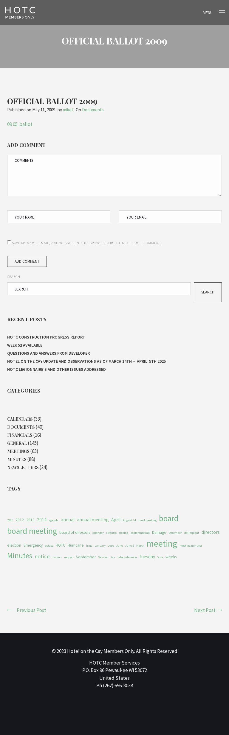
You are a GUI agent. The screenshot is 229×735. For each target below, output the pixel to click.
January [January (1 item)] (100, 546)
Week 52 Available (25, 345)
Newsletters (22, 467)
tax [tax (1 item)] (113, 557)
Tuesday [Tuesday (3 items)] (147, 556)
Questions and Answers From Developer (48, 353)
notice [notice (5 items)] (42, 556)
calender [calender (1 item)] (98, 533)
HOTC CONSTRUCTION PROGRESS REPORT (46, 337)
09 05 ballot (20, 124)
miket (68, 110)
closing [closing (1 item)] (123, 533)
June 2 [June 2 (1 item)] (129, 546)
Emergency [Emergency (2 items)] (33, 545)
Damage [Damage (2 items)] (159, 532)
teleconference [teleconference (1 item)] (127, 557)
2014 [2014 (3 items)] (42, 519)
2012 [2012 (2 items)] (20, 519)
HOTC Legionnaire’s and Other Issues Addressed (57, 369)
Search (13, 276)
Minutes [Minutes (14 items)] (19, 555)
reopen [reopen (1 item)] (68, 557)
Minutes (16, 459)
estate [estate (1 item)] (49, 546)
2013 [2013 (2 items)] (30, 519)
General (17, 443)
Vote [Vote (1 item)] (160, 557)
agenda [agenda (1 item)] (53, 520)
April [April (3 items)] (115, 519)
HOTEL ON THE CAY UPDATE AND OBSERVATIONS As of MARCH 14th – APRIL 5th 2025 (86, 361)
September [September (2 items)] (86, 556)
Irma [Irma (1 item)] (89, 546)
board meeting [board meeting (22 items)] (32, 531)
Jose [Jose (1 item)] (111, 546)
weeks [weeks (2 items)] (171, 556)
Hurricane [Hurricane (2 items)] (76, 545)
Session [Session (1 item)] (103, 557)
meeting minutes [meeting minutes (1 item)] (191, 546)
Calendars (20, 419)
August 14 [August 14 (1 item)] (129, 520)
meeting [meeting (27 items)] (162, 543)
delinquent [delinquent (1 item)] (191, 533)
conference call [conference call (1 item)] (140, 533)
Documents (93, 110)
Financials (19, 435)
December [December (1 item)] (175, 533)
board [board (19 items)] (168, 518)
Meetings (18, 451)
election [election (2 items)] (14, 545)
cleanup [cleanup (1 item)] (111, 533)
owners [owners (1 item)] (57, 557)
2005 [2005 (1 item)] (10, 520)
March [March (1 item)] (140, 546)
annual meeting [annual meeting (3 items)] (93, 519)
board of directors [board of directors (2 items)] (74, 532)
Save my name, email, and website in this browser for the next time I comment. (87, 243)
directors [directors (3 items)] (211, 532)
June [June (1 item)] (119, 546)
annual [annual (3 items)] (68, 519)
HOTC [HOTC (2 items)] (60, 545)
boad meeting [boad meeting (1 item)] (147, 520)
